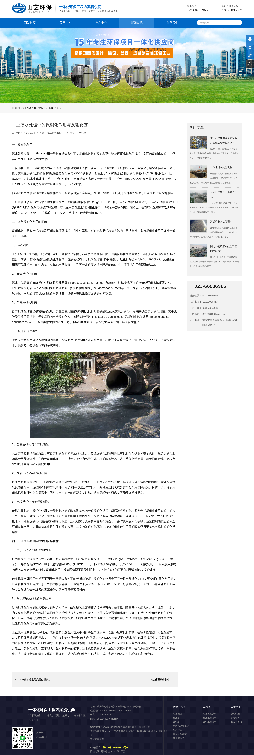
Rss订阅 (115, 751)
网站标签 (105, 751)
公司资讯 (49, 108)
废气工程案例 (210, 721)
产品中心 (101, 22)
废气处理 (177, 721)
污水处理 (18, 153)
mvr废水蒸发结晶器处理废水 (33, 679)
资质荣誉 (235, 717)
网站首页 (30, 22)
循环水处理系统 (181, 726)
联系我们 (172, 22)
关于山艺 (65, 22)
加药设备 (177, 730)
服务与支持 (236, 721)
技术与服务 (178, 738)
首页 (29, 108)
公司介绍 (235, 713)
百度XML (125, 751)
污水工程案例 (210, 713)
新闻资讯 (137, 22)
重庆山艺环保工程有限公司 (136, 727)
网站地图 (94, 751)
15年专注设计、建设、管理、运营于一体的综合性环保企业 (88, 8)
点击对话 (161, 65)
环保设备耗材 (180, 734)
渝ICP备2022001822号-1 (115, 747)
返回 (94, 679)
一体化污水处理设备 (221, 167)
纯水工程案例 (210, 717)
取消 (140, 65)
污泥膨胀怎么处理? (220, 221)
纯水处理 (177, 717)
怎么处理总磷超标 (162, 679)
